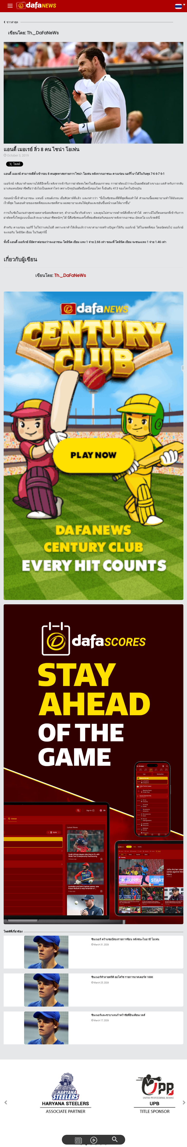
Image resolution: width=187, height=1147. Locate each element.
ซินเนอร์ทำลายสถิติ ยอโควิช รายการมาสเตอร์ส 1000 (122, 977)
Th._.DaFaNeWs (70, 275)
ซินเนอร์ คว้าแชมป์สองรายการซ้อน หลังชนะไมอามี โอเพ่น (125, 939)
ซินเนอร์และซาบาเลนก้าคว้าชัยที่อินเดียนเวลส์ (118, 1015)
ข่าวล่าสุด (11, 22)
